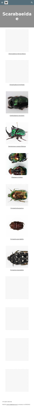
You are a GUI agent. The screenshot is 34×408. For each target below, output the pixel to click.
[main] (17, 16)
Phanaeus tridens (17, 177)
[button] (2, 2)
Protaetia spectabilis (17, 239)
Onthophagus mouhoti (17, 115)
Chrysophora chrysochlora (17, 54)
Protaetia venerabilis (17, 270)
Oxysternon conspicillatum (17, 146)
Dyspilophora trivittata (17, 84)
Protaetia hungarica (17, 208)
